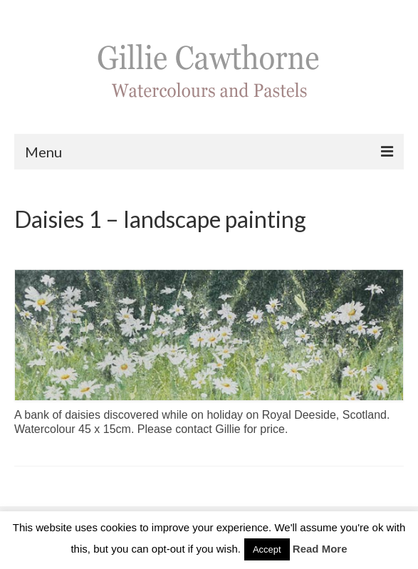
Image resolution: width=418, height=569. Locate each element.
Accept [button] (267, 549)
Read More (320, 549)
